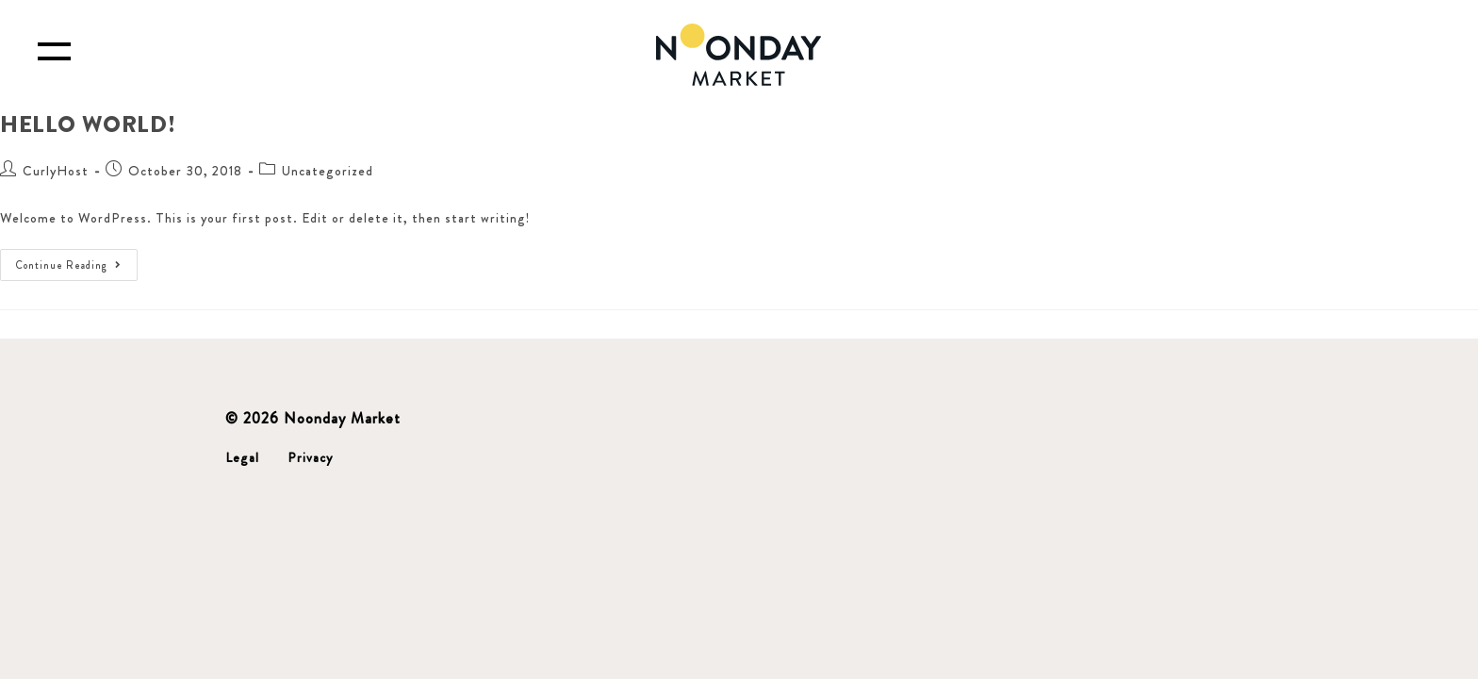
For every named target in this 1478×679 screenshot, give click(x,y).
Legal (242, 457)
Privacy (310, 457)
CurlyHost (56, 170)
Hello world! (87, 124)
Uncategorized (327, 170)
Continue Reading (77, 261)
